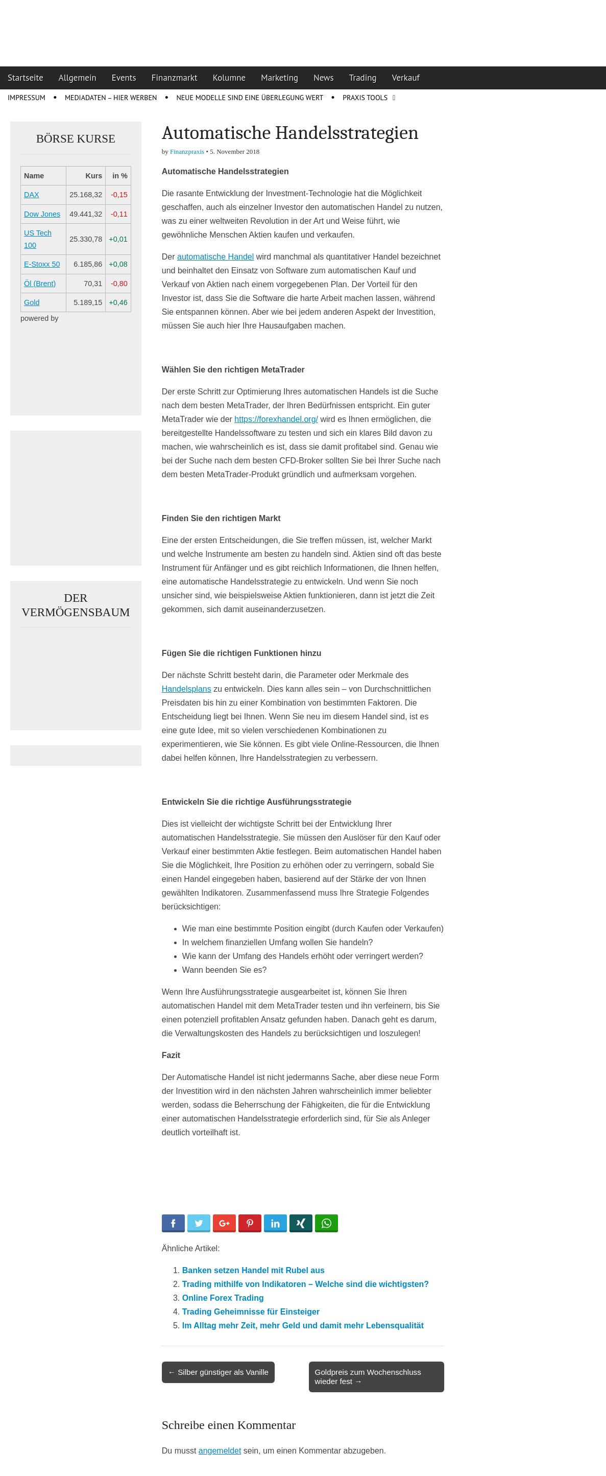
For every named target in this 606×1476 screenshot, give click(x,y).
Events (124, 77)
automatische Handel (215, 256)
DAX (31, 195)
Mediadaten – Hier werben (111, 97)
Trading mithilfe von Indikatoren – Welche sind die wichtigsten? (305, 1284)
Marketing (279, 77)
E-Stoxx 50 (42, 264)
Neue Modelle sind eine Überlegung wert (249, 97)
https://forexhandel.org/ (276, 419)
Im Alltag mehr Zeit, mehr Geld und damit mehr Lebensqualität (303, 1325)
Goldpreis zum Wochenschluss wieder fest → (368, 1377)
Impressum (26, 97)
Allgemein (77, 77)
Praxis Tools (365, 97)
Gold (31, 302)
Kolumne (229, 77)
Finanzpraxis (187, 151)
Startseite (25, 77)
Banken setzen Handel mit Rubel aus (253, 1270)
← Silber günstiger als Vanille (218, 1372)
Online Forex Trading (223, 1298)
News (323, 77)
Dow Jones (42, 214)
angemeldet (220, 1450)
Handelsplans (186, 689)
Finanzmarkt (175, 77)
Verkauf (406, 77)
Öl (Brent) (40, 283)
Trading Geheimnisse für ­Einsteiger (251, 1311)
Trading (363, 77)
